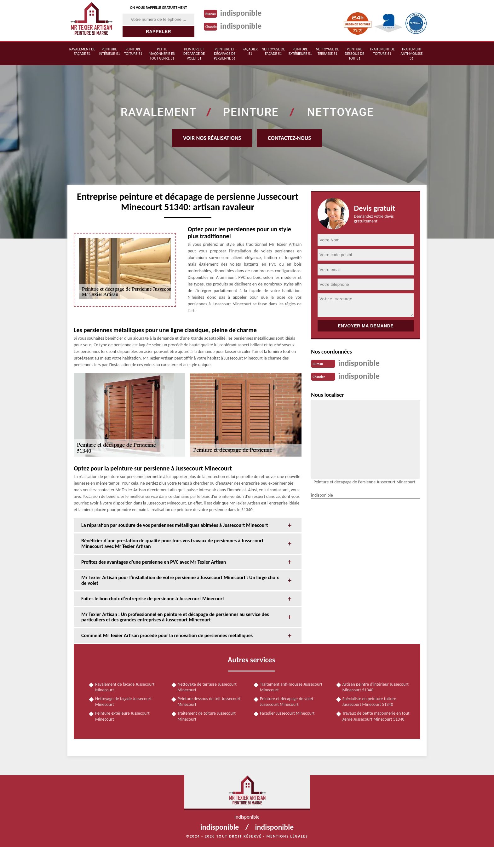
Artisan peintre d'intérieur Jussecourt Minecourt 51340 (375, 687)
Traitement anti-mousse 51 (411, 53)
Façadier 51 (250, 51)
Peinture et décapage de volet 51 (194, 53)
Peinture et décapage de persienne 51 (225, 53)
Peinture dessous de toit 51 (354, 53)
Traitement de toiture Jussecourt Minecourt (207, 716)
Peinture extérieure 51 (300, 51)
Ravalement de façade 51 (82, 51)
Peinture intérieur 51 (109, 51)
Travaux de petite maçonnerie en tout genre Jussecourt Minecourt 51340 (376, 716)
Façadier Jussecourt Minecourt (287, 713)
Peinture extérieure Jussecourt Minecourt (122, 716)
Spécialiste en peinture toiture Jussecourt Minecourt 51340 (369, 701)
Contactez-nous (289, 138)
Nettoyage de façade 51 (273, 51)
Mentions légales (287, 836)
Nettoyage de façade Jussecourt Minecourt (123, 701)
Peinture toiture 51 (133, 51)
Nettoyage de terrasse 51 (327, 51)
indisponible (241, 13)
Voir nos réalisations (212, 138)
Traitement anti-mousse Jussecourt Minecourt (291, 687)
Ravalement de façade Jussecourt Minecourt (124, 687)
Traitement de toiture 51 (382, 51)
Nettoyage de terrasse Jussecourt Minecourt (207, 687)
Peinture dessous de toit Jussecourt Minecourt (209, 701)
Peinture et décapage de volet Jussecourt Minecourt (286, 701)
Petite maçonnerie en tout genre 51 (162, 53)
